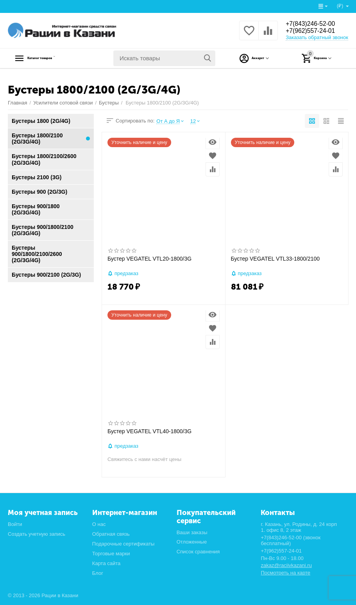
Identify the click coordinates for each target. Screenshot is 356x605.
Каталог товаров (56, 58)
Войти (15, 524)
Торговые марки (111, 553)
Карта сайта (106, 563)
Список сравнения (198, 552)
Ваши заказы (192, 532)
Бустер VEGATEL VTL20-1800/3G (149, 259)
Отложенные (192, 542)
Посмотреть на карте (285, 573)
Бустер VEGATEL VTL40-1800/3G (149, 431)
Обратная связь (111, 534)
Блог (97, 573)
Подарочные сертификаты (123, 544)
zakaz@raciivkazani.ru (286, 565)
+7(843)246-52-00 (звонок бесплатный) (290, 540)
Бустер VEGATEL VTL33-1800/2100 (275, 259)
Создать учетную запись (36, 534)
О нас (99, 524)
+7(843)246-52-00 (314, 23)
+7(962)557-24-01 (314, 31)
